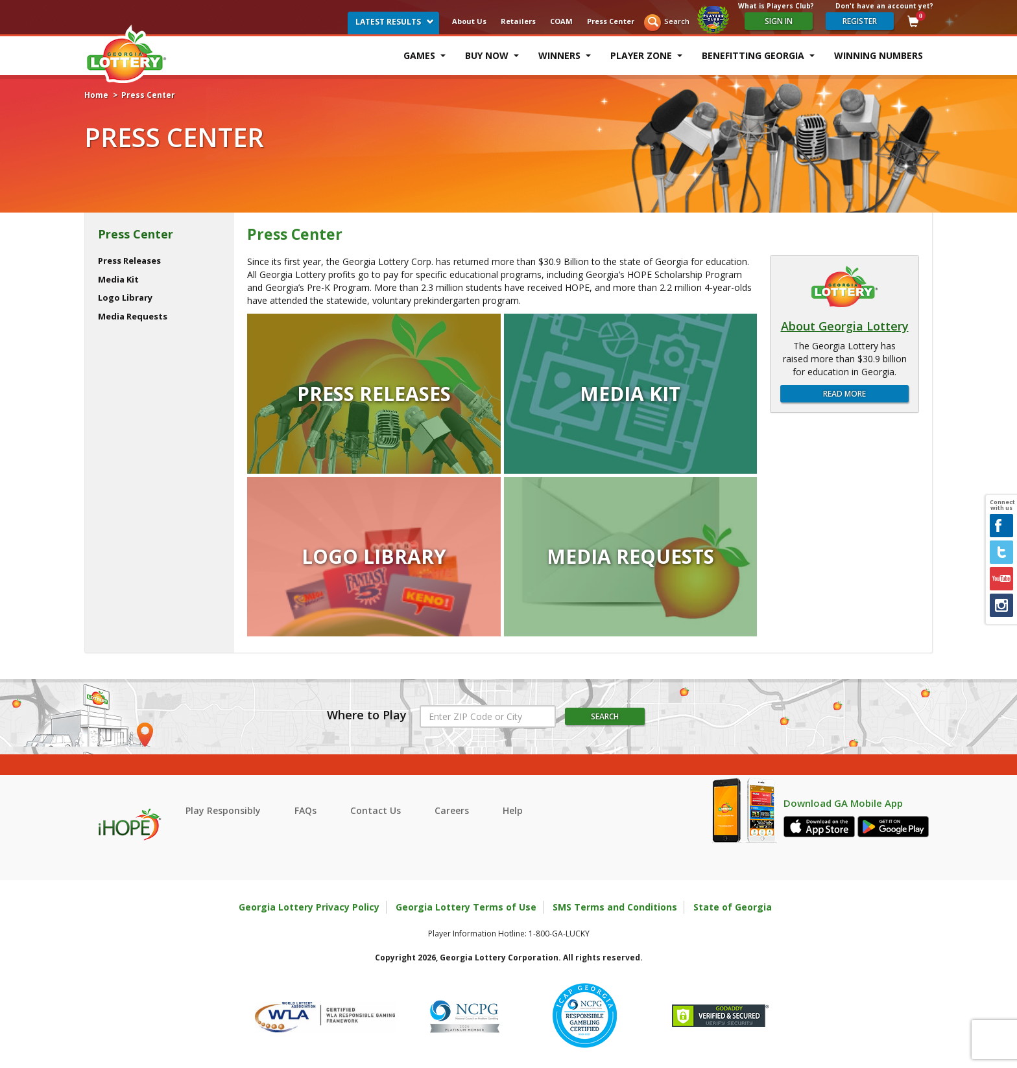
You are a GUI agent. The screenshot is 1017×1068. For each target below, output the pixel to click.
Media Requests (132, 316)
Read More (844, 393)
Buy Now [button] (492, 55)
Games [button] (424, 55)
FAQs (305, 810)
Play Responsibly (223, 810)
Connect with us (1001, 505)
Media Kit (118, 279)
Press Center (610, 21)
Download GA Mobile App (843, 803)
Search (676, 21)
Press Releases (129, 260)
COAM (561, 21)
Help (513, 810)
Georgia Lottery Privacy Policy (309, 907)
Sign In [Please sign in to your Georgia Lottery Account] (779, 21)
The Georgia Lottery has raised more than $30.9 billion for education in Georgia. (845, 359)
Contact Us (375, 810)
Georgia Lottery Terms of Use (466, 907)
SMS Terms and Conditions (615, 907)
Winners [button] (564, 55)
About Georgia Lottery (845, 326)
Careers (452, 810)
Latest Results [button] (394, 21)
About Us (469, 21)
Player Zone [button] (646, 55)
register (860, 21)
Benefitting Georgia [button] (758, 55)
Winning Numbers (878, 55)
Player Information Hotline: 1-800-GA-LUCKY (509, 933)
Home (96, 94)
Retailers (518, 21)
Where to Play (367, 715)
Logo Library (125, 297)
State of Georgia (732, 907)
